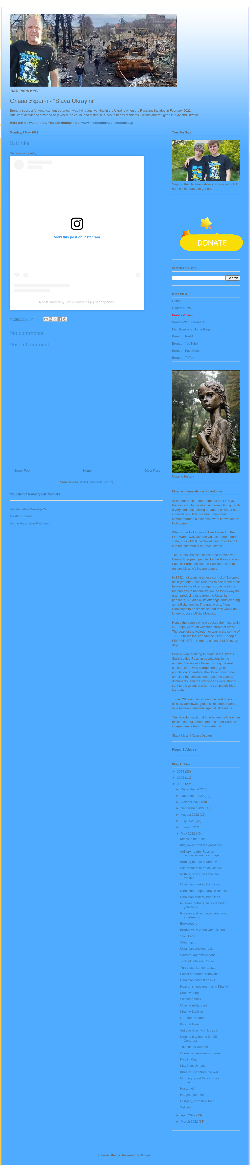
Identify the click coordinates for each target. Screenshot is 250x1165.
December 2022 (193, 789)
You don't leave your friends (35, 494)
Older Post (152, 470)
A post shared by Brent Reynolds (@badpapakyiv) (77, 302)
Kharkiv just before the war (199, 1072)
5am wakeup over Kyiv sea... (30, 523)
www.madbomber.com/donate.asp (107, 123)
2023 (181, 777)
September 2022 (193, 808)
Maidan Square (21, 516)
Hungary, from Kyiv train (197, 1101)
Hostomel (187, 1088)
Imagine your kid (191, 1095)
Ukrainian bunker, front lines (200, 884)
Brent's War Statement (188, 322)
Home (87, 470)
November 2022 (193, 796)
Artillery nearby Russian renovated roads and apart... (202, 853)
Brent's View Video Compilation (202, 930)
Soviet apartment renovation (200, 974)
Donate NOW (181, 308)
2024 (181, 771)
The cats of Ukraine (194, 1047)
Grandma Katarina (193, 1018)
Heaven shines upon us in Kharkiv (204, 986)
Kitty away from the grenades (201, 845)
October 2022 (191, 802)
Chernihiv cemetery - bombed (201, 1053)
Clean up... (188, 942)
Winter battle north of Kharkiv (201, 868)
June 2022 (189, 827)
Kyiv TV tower (190, 1024)
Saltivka (185, 1107)
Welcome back (190, 999)
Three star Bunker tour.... (198, 968)
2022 (181, 784)
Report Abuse (184, 749)
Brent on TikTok (183, 357)
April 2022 (188, 1115)
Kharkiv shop (189, 993)
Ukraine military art (193, 1005)
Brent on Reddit (183, 336)
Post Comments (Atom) (96, 482)
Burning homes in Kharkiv (198, 862)
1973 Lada (187, 936)
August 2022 (190, 814)
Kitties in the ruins (192, 839)
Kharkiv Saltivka (191, 1011)
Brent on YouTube (185, 343)
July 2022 (188, 821)
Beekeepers (188, 923)
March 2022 (190, 1121)
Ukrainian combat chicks (197, 980)
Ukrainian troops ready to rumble (203, 891)
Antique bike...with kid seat (199, 1030)
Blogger (145, 1155)
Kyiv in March (189, 1059)
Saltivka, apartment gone (198, 955)
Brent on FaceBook (186, 351)
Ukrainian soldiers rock (196, 948)
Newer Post (22, 470)
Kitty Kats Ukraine (192, 1066)
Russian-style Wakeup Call (29, 509)
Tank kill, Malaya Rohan (197, 961)
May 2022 (188, 833)
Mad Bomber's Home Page (191, 329)
